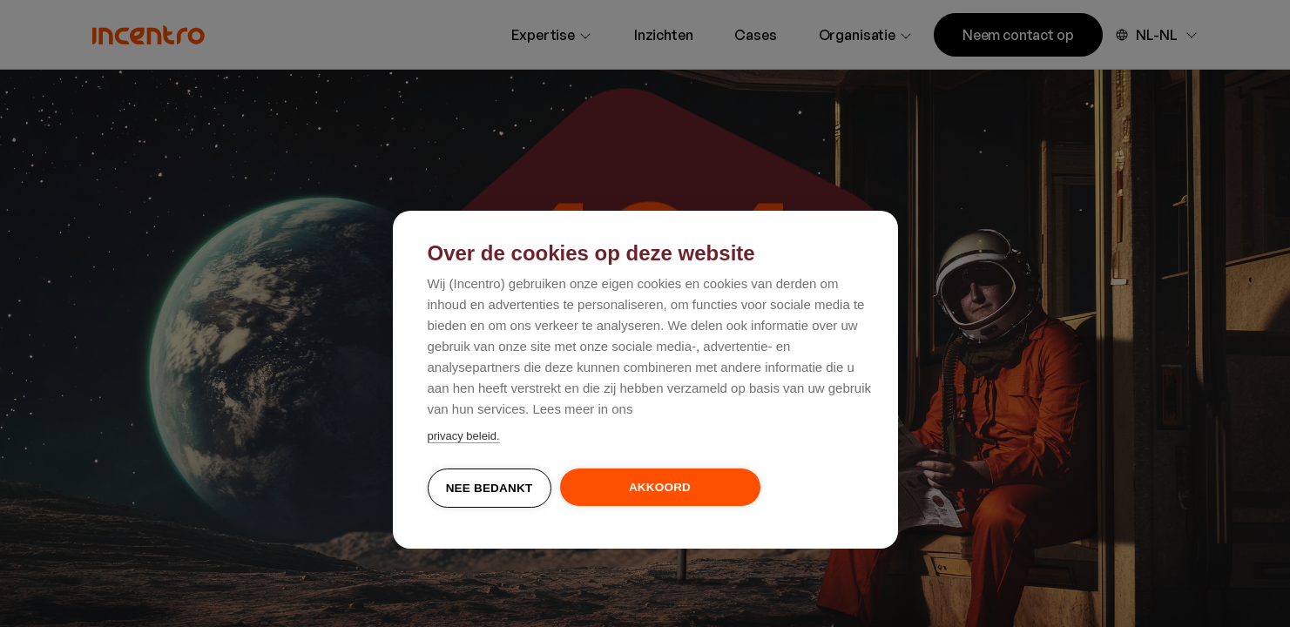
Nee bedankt (489, 488)
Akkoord (660, 487)
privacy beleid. (464, 435)
